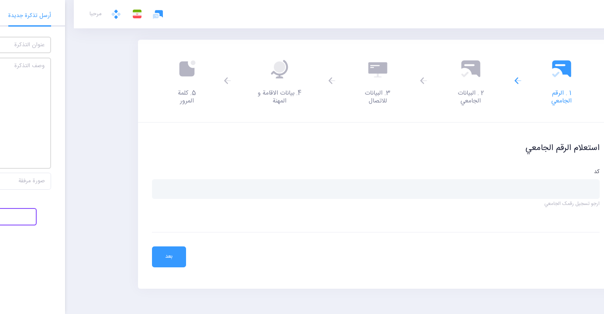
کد (523, 172)
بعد (95, 256)
